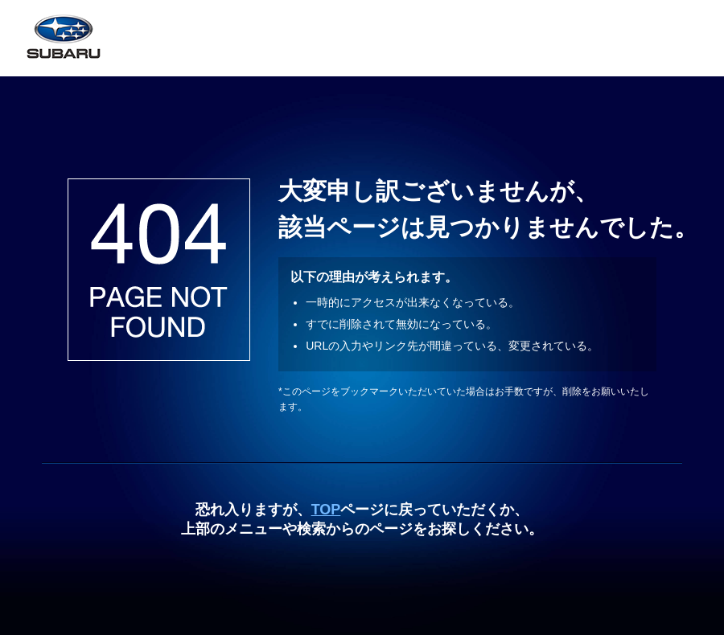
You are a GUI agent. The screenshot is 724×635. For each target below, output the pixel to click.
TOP (326, 510)
